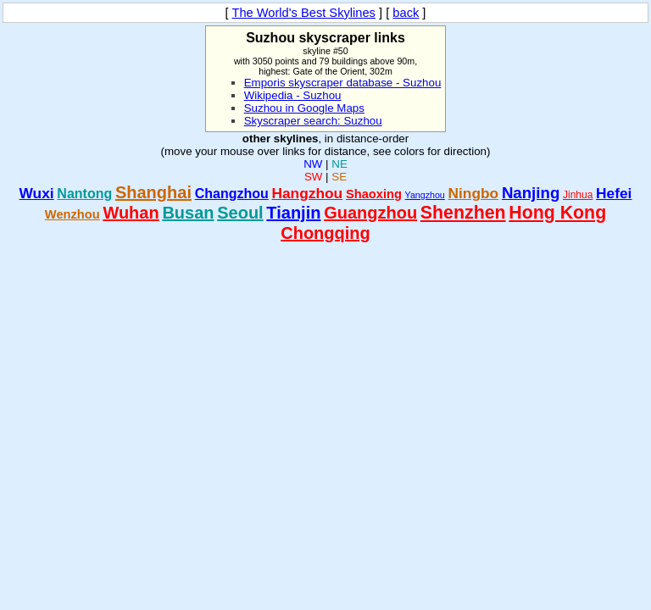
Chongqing (325, 233)
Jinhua (578, 195)
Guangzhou (370, 212)
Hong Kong (557, 212)
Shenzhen (463, 212)
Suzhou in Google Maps (304, 108)
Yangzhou (425, 195)
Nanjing (530, 193)
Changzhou (232, 193)
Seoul (240, 212)
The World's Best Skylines (303, 12)
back (405, 12)
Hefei (614, 193)
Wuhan (131, 212)
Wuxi (36, 193)
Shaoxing (374, 194)
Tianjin (293, 212)
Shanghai (153, 192)
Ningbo (473, 193)
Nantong (84, 193)
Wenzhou (72, 214)
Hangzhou (306, 193)
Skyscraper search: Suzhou (313, 120)
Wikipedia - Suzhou (293, 95)
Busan (188, 212)
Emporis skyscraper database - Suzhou (343, 82)
